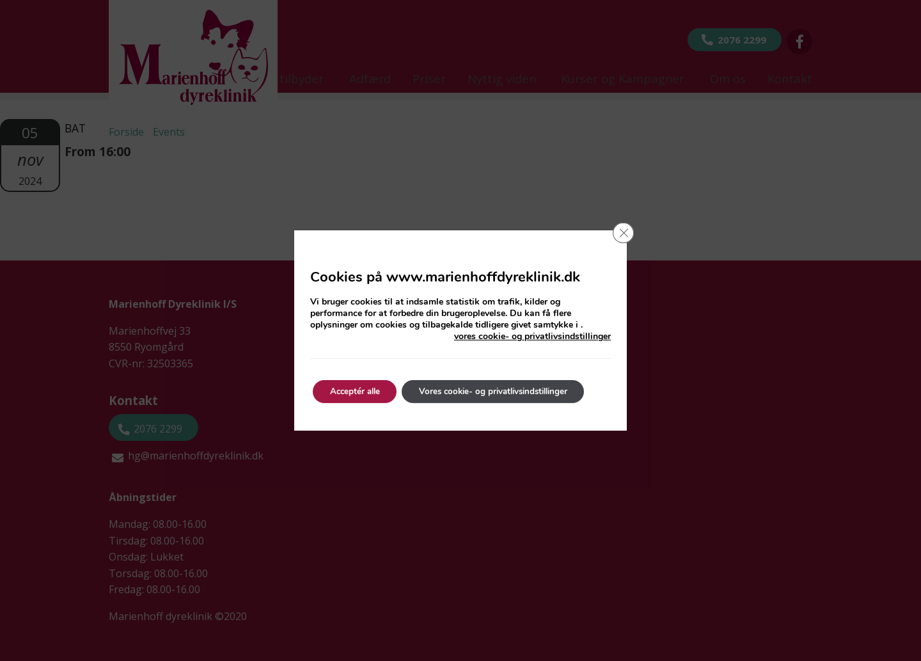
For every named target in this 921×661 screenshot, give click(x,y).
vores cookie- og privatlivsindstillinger (532, 336)
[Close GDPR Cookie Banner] (622, 234)
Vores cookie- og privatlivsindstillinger (507, 391)
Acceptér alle (358, 391)
